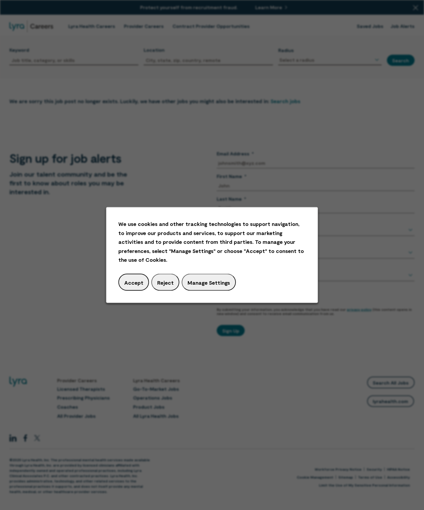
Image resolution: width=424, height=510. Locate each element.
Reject (165, 282)
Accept (133, 282)
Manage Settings (209, 282)
